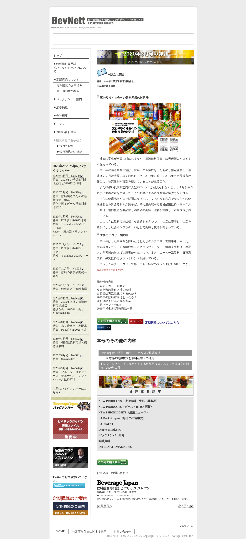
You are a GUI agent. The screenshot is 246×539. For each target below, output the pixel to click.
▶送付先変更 (65, 146)
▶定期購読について (66, 79)
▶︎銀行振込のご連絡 (69, 151)
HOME (60, 531)
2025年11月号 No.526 (69, 268)
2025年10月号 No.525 (69, 285)
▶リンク (59, 123)
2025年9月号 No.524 (68, 298)
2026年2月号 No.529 (68, 192)
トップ (57, 55)
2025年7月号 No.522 (68, 338)
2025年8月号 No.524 (68, 322)
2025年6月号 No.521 (68, 355)
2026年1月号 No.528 (68, 216)
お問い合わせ (122, 531)
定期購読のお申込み (69, 85)
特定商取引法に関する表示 (89, 531)
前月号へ (104, 506)
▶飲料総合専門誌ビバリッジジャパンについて (70, 67)
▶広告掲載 (60, 107)
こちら (163, 499)
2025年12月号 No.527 (69, 244)
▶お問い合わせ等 (64, 132)
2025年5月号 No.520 (68, 368)
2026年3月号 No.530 (68, 176)
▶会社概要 (60, 115)
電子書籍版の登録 (68, 91)
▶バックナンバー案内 (67, 99)
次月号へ (186, 506)
